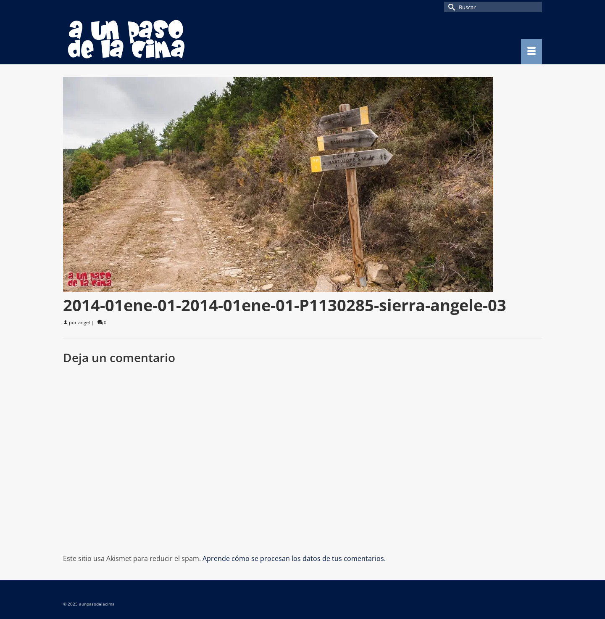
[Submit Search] (450, 7)
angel (84, 322)
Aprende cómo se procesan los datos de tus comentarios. (294, 558)
